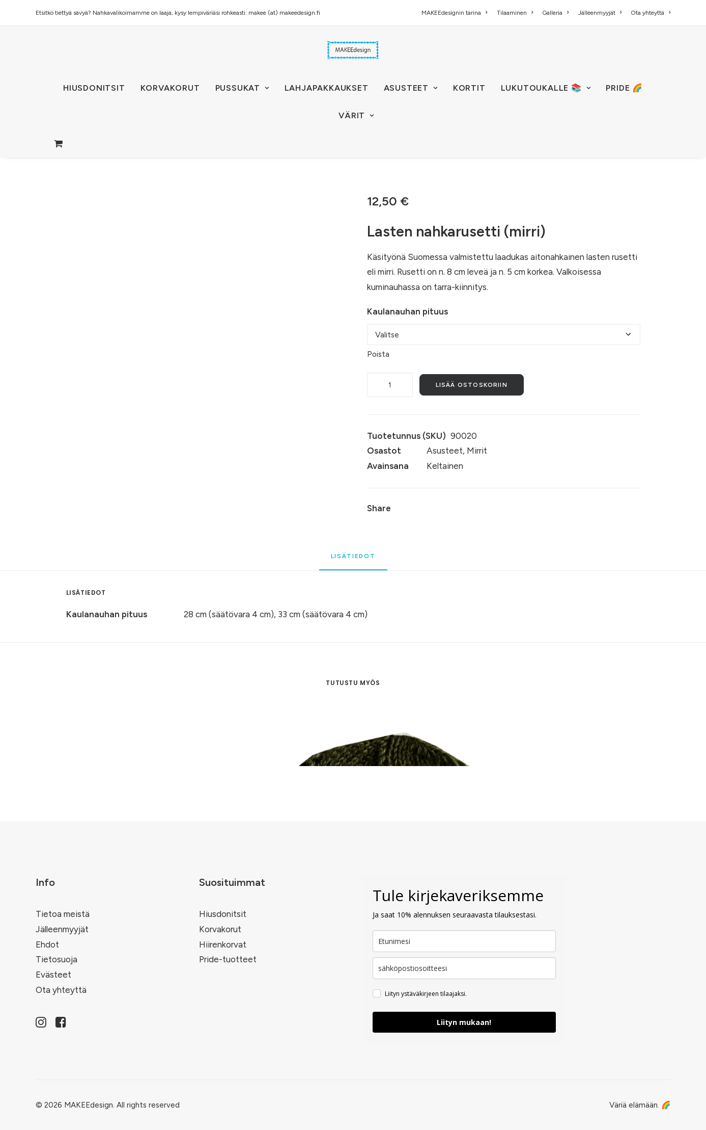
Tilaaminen (515, 12)
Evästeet (53, 974)
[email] (464, 968)
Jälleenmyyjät (600, 12)
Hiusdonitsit (222, 914)
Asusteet (445, 450)
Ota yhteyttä (650, 12)
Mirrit (477, 450)
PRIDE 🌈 (624, 88)
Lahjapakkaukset (327, 88)
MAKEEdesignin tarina (454, 12)
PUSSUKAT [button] (242, 88)
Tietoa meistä (63, 914)
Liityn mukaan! (464, 1022)
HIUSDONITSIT (94, 88)
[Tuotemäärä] (390, 385)
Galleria (555, 12)
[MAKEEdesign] (353, 50)
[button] (41, 1024)
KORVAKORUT (170, 88)
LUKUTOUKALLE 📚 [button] (546, 88)
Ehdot (47, 944)
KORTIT (469, 88)
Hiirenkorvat (222, 944)
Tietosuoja (56, 959)
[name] (464, 941)
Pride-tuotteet (228, 959)
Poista (378, 354)
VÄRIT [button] (356, 115)
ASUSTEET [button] (411, 88)
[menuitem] (456, 12)
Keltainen (445, 466)
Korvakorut (220, 929)
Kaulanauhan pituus (407, 311)
